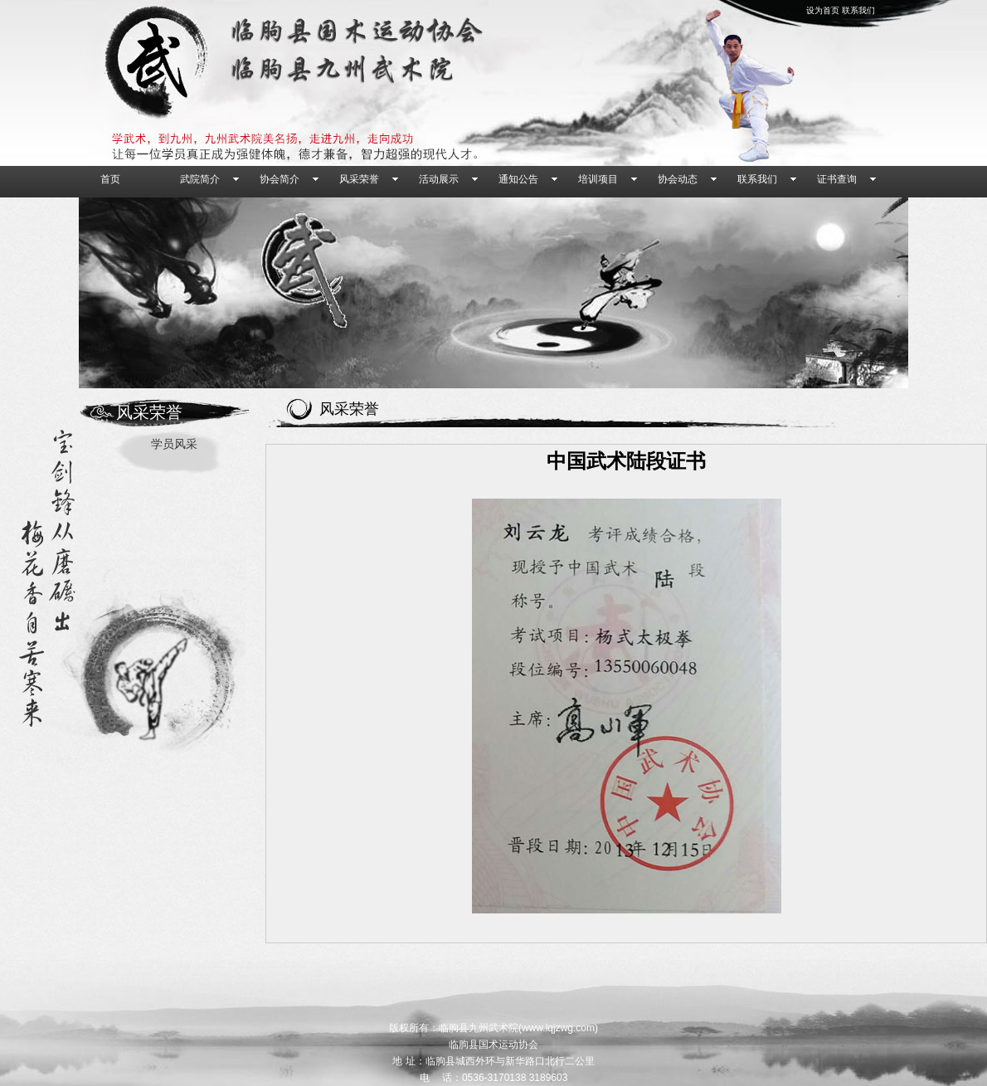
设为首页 (822, 10)
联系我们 (858, 10)
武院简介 (200, 179)
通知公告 (518, 179)
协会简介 (279, 179)
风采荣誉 (359, 179)
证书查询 (837, 179)
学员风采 (174, 444)
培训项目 (598, 179)
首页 (110, 179)
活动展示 (439, 179)
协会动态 (678, 179)
